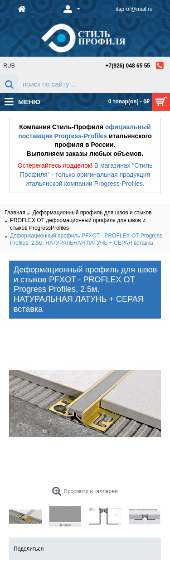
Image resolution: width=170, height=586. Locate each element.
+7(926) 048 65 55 (128, 66)
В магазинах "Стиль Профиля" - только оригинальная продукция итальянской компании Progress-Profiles (86, 174)
